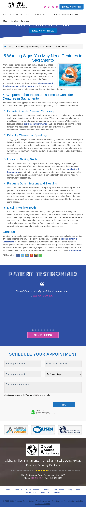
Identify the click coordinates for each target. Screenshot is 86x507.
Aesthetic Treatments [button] (43, 14)
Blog (77, 14)
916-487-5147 (74, 250)
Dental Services (32, 490)
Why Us (46, 490)
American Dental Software (25, 501)
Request (71, 6)
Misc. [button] (5, 21)
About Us (18, 490)
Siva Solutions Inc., (43, 503)
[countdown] (36, 395)
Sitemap (56, 492)
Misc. (78, 490)
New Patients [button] (67, 14)
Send (64, 404)
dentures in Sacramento (35, 124)
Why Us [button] (57, 14)
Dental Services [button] (26, 14)
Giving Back (14, 21)
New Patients (59, 490)
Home (5, 14)
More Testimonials (43, 334)
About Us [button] (14, 14)
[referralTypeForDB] (63, 374)
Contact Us (25, 21)
